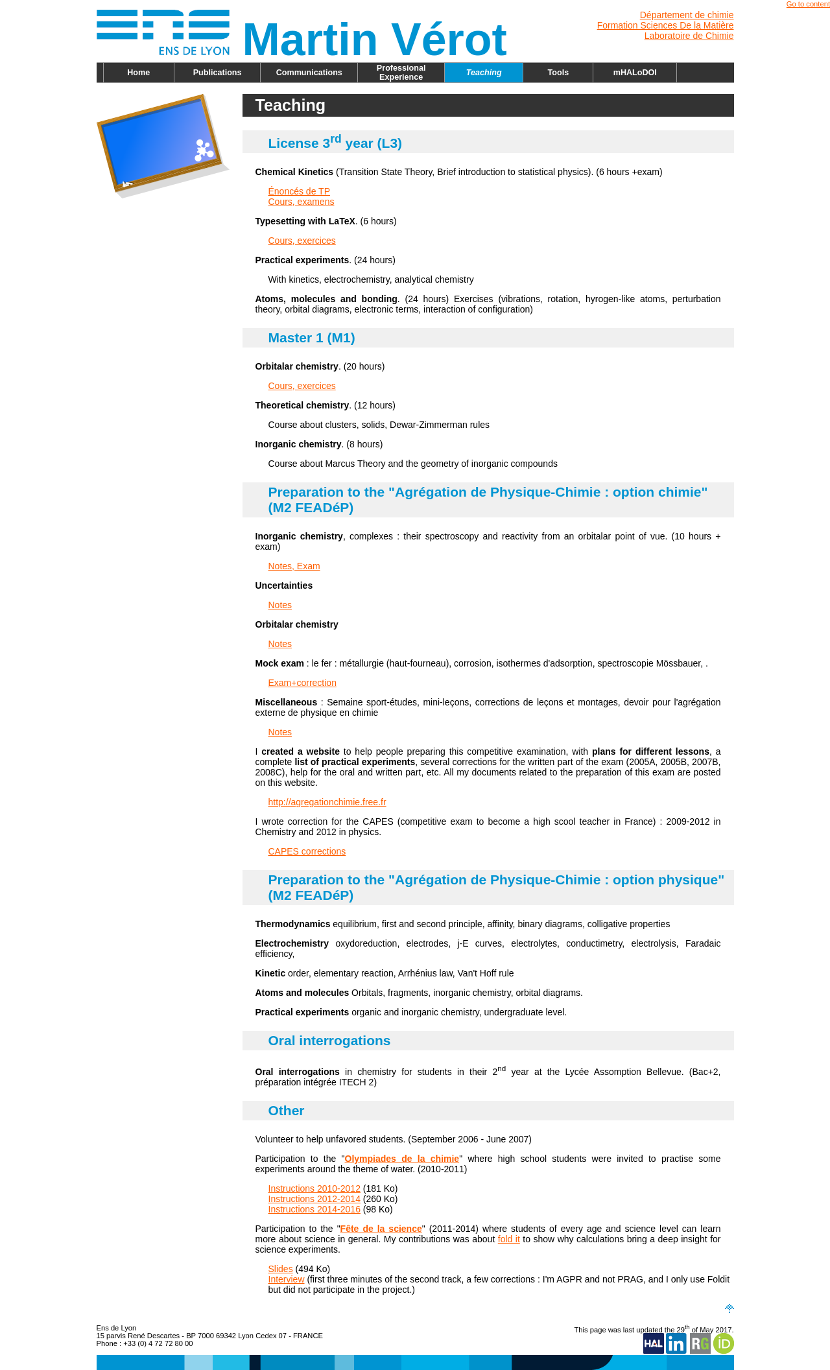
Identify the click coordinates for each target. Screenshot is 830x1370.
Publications (217, 72)
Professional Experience (401, 73)
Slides (280, 1269)
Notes (280, 605)
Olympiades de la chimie (402, 1158)
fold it (509, 1239)
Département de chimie (687, 15)
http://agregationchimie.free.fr (327, 802)
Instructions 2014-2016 (314, 1209)
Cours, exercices (302, 240)
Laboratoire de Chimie (689, 35)
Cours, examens (301, 201)
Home (138, 72)
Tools (558, 72)
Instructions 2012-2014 (314, 1199)
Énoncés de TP (299, 191)
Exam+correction (302, 683)
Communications (309, 72)
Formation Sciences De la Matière (665, 25)
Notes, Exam (294, 566)
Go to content (808, 4)
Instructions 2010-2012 (314, 1188)
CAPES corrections (307, 851)
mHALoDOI (635, 72)
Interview (286, 1279)
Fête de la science (381, 1228)
